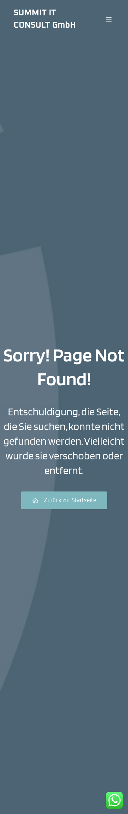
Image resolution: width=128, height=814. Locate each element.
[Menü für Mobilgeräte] (108, 19)
